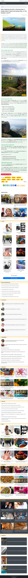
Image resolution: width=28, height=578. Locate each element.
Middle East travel (7, 177)
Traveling (13, 179)
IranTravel (8, 179)
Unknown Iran (4, 464)
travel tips (13, 177)
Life (6, 181)
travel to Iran (19, 177)
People (3, 181)
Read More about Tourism (6, 174)
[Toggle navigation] (3, 3)
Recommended (4, 300)
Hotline (3, 424)
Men (21, 179)
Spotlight (3, 221)
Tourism (25, 181)
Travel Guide (4, 179)
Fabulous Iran (4, 367)
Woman (18, 179)
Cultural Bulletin (4, 337)
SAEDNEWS (7, 43)
